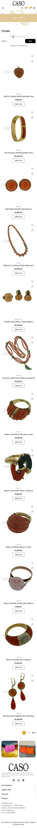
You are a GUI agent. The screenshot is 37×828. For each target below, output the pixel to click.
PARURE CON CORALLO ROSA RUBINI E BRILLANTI (18, 322)
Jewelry (18, 94)
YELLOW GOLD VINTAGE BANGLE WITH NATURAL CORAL (18, 153)
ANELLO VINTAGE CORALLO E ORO (18, 547)
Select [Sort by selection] (4, 41)
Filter (30, 41)
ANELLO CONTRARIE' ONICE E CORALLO (18, 491)
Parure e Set (18, 319)
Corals (18, 150)
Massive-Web (19, 824)
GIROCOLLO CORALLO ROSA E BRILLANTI (18, 265)
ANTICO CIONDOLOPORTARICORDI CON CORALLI (18, 96)
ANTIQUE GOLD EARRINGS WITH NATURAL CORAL (18, 716)
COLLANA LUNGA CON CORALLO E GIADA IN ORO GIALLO (18, 378)
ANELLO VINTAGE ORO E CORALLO (18, 660)
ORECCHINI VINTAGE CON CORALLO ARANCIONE (18, 209)
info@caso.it (10, 810)
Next (34, 733)
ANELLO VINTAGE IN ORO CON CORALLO (18, 603)
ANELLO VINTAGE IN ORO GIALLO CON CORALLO (19, 434)
